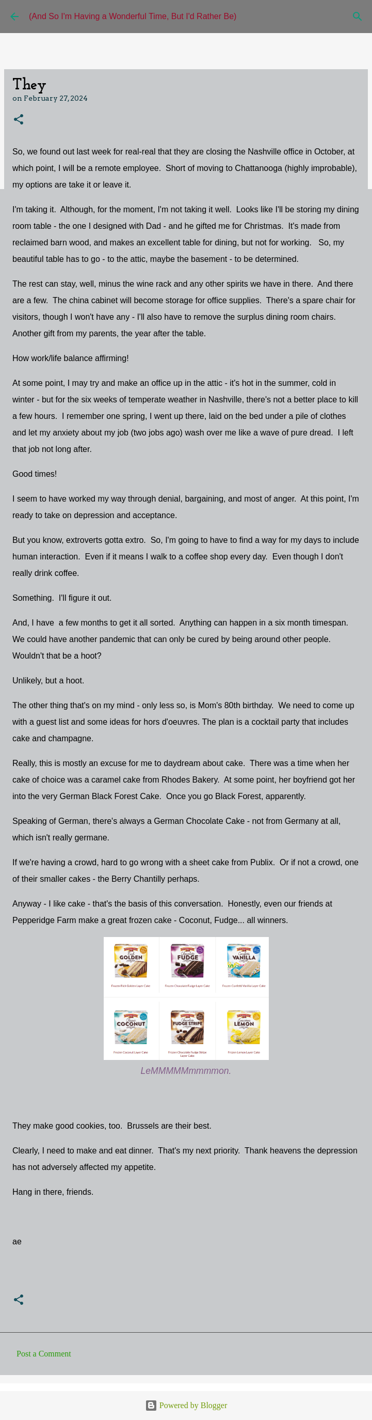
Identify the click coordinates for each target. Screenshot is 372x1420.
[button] (18, 120)
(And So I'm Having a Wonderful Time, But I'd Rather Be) (132, 16)
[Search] (357, 16)
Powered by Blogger (186, 1405)
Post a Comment (44, 1353)
